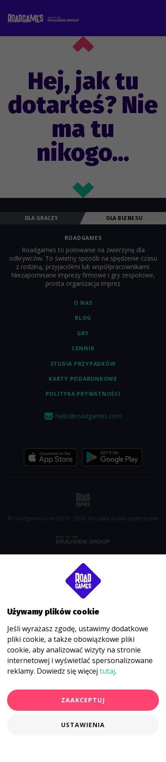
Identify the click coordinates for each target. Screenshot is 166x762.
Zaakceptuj (83, 700)
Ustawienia (83, 724)
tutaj (107, 671)
